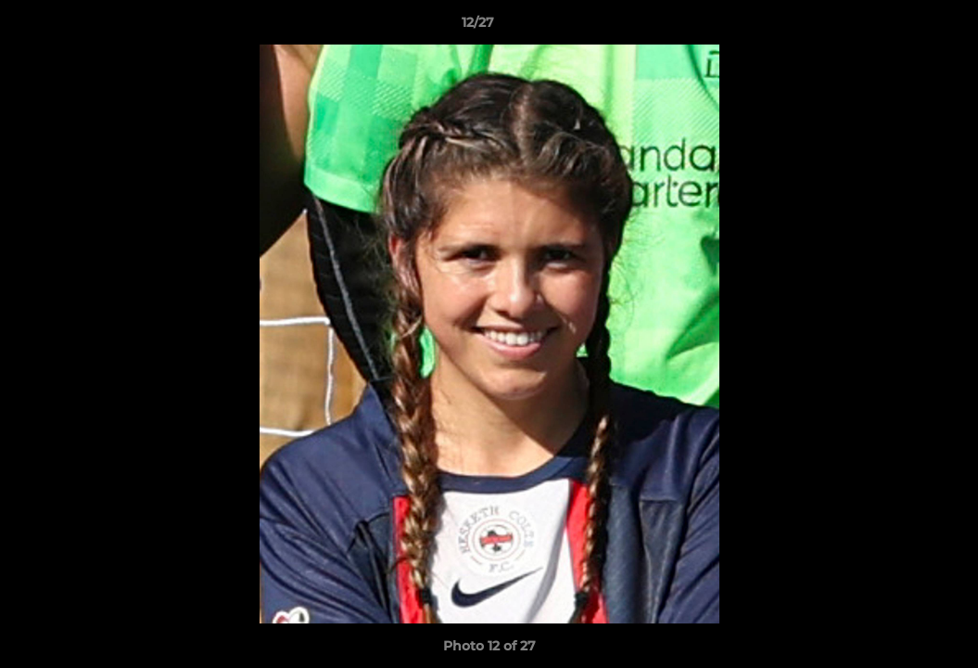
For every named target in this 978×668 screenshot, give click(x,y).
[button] (900, 27)
